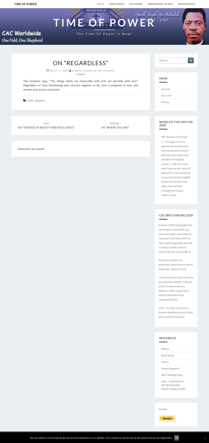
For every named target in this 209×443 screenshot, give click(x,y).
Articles (165, 89)
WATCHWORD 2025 (172, 375)
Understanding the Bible (160, 4)
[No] (205, 438)
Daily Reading (136, 4)
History (165, 102)
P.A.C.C (100, 4)
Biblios (165, 348)
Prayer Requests (186, 4)
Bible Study (167, 355)
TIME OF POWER (25, 4)
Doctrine (166, 95)
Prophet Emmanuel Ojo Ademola (93, 70)
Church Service (117, 4)
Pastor (165, 362)
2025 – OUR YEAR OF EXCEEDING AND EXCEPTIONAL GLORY (173, 385)
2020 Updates (36, 100)
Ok (176, 438)
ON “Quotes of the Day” (174, 136)
